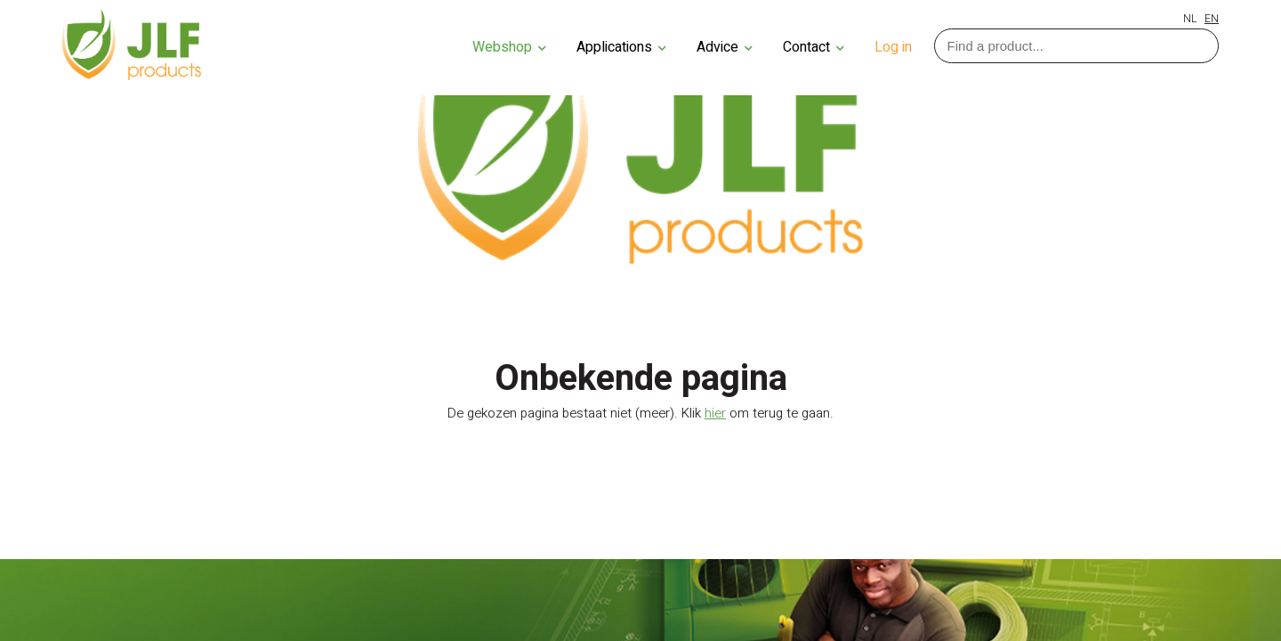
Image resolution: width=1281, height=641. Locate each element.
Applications (621, 47)
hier (715, 413)
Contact (813, 47)
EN (1211, 19)
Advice (725, 47)
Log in (893, 47)
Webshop (509, 47)
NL (1189, 19)
